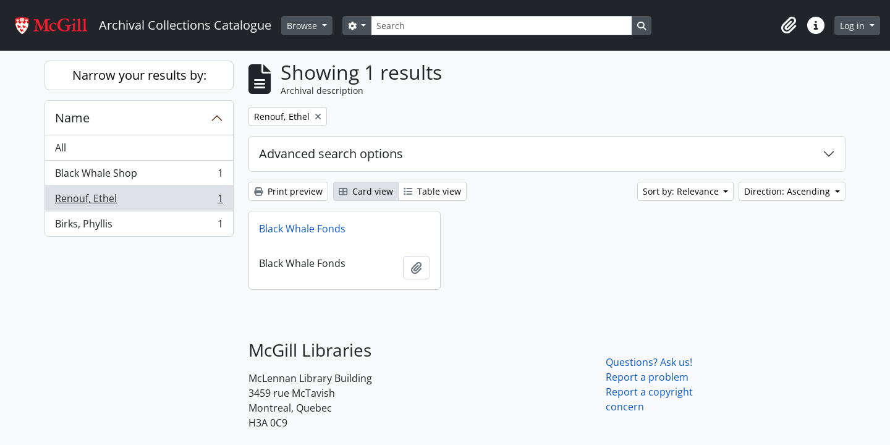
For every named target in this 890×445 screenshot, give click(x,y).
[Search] (501, 25)
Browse (303, 26)
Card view (366, 191)
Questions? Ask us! (649, 362)
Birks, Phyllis (138, 226)
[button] (788, 25)
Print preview (288, 191)
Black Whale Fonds (302, 228)
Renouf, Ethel (138, 201)
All (60, 148)
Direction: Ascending (788, 191)
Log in (853, 26)
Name (72, 117)
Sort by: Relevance (682, 191)
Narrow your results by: (139, 75)
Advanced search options (331, 153)
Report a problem (647, 377)
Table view (432, 191)
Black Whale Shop (138, 176)
